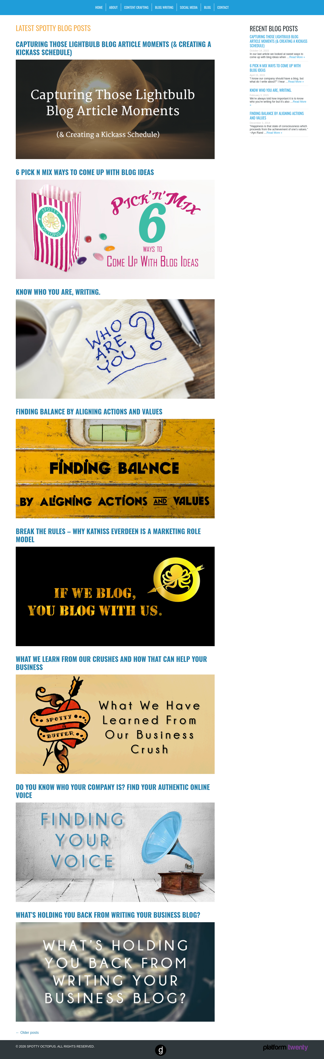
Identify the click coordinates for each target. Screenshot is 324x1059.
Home (99, 7)
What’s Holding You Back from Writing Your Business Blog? (108, 915)
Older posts (27, 1032)
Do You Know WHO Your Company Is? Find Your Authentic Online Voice (113, 791)
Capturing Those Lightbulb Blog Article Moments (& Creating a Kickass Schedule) (113, 48)
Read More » (297, 57)
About (113, 7)
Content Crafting (136, 7)
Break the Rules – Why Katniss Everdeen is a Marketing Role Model (108, 535)
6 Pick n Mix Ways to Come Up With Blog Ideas (85, 172)
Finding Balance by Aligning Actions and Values (89, 411)
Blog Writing (164, 7)
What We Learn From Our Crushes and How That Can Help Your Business (111, 663)
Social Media (189, 7)
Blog (207, 7)
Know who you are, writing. (58, 292)
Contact (223, 7)
